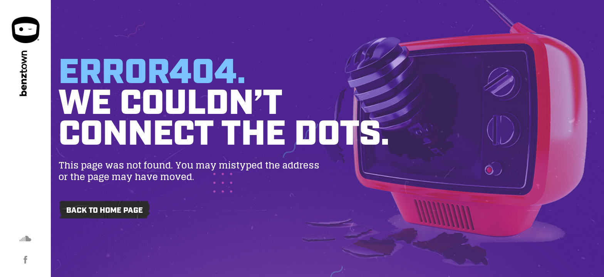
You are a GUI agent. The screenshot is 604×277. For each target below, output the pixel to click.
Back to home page (104, 210)
